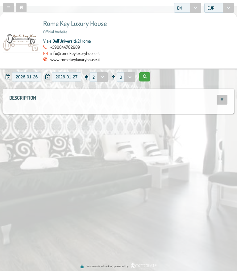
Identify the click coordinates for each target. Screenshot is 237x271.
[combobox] (187, 8)
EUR (210, 7)
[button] (8, 7)
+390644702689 (65, 47)
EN (179, 7)
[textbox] (26, 76)
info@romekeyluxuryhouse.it (75, 53)
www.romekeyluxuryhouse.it (75, 59)
